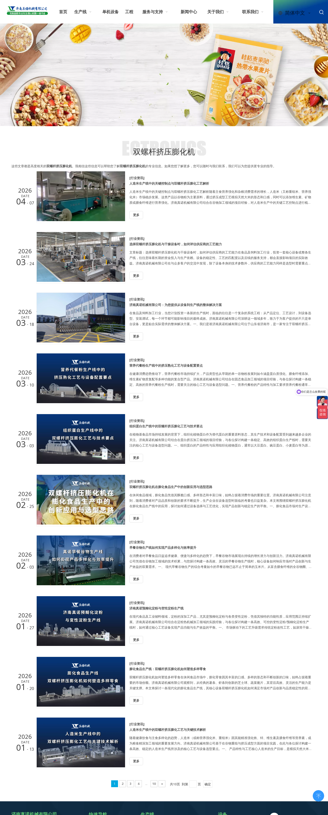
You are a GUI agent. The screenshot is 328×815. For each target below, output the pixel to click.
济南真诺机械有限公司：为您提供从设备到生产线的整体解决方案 (175, 305)
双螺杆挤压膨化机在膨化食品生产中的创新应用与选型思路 (170, 487)
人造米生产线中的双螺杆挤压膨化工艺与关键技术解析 (167, 729)
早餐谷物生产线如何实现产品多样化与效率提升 (162, 547)
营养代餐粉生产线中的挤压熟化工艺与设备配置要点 (166, 365)
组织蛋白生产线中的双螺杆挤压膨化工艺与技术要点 (166, 426)
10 (154, 783)
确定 (208, 784)
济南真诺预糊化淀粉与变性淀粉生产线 (156, 608)
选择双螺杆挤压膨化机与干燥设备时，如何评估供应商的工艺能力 (175, 244)
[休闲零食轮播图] (164, 75)
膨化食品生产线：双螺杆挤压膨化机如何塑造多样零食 (167, 669)
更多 (136, 215)
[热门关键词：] (322, 12)
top (318, 795)
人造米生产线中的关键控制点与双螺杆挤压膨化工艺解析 (169, 183)
